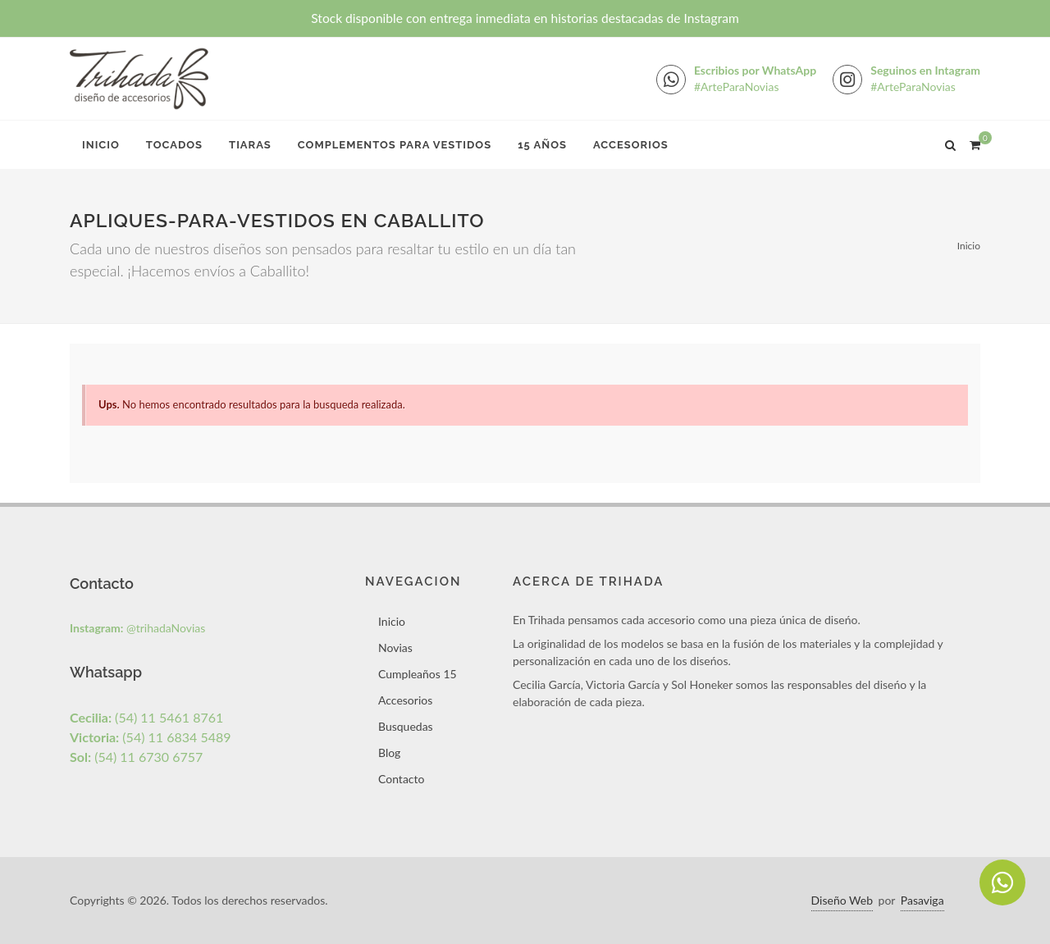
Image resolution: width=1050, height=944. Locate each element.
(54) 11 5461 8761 (146, 717)
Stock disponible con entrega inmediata (525, 18)
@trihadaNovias (137, 628)
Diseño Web (842, 900)
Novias (395, 647)
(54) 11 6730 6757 (136, 756)
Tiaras (250, 145)
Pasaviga (922, 900)
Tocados (174, 145)
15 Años (542, 145)
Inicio (101, 145)
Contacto (401, 779)
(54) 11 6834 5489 (150, 737)
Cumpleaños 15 (417, 674)
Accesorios (631, 145)
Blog (389, 752)
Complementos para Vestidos (394, 145)
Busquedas (405, 726)
